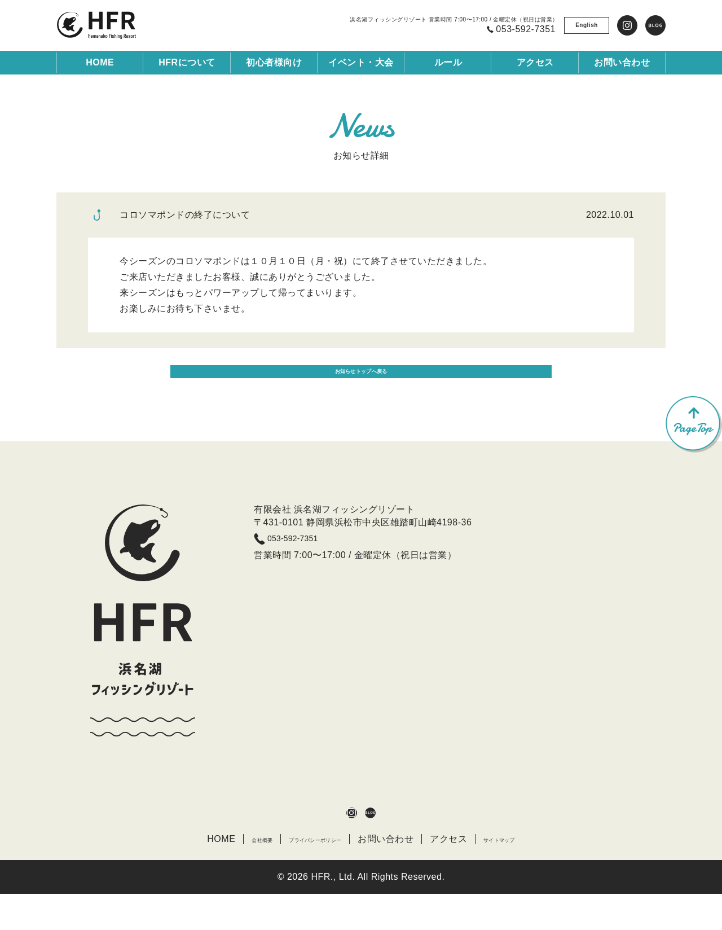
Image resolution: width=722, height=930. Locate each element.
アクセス (464, 874)
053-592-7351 (308, 567)
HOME (100, 62)
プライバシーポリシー (311, 874)
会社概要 (229, 874)
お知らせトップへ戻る (361, 391)
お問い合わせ (402, 874)
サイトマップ (528, 874)
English (586, 25)
